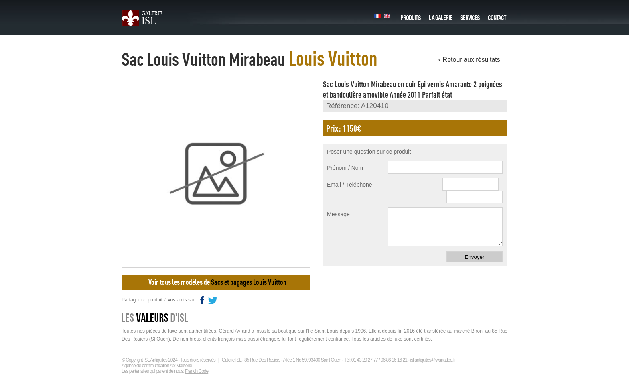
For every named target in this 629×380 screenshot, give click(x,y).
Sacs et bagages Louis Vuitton (248, 282)
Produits (410, 16)
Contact (497, 16)
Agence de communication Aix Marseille (157, 365)
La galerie (440, 16)
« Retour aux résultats (468, 59)
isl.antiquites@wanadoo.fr (432, 360)
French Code (196, 371)
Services (470, 16)
